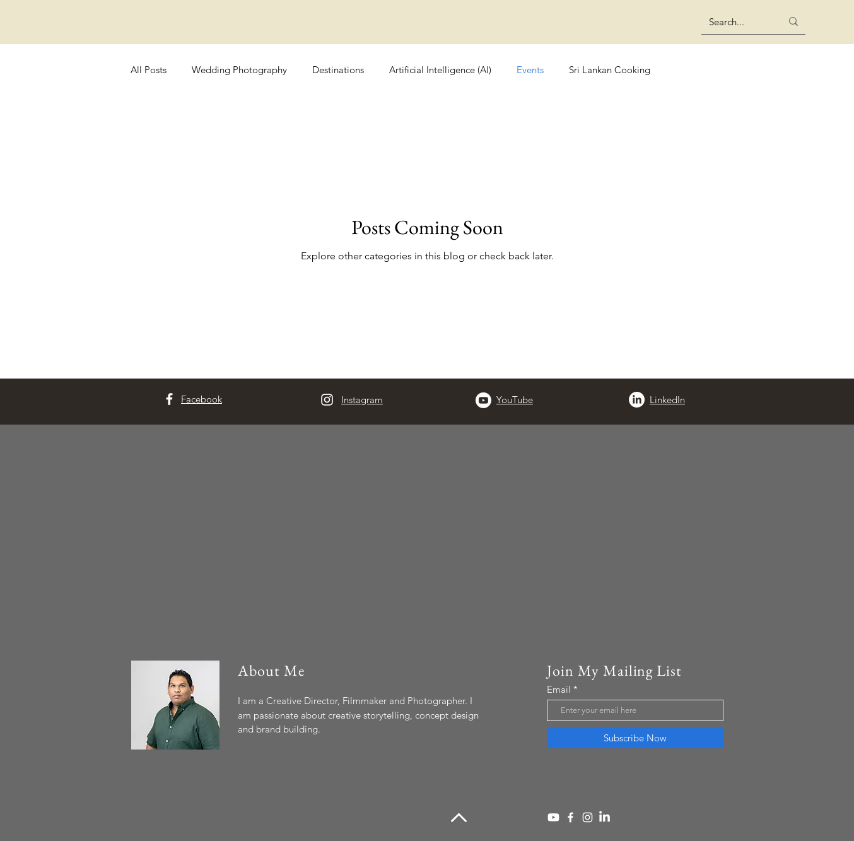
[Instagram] (327, 400)
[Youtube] (483, 400)
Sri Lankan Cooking (609, 70)
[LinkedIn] (637, 400)
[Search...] (736, 21)
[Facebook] (169, 399)
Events (530, 70)
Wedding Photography (239, 70)
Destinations (338, 70)
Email (559, 689)
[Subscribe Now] (635, 737)
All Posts (149, 70)
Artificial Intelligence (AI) (440, 70)
